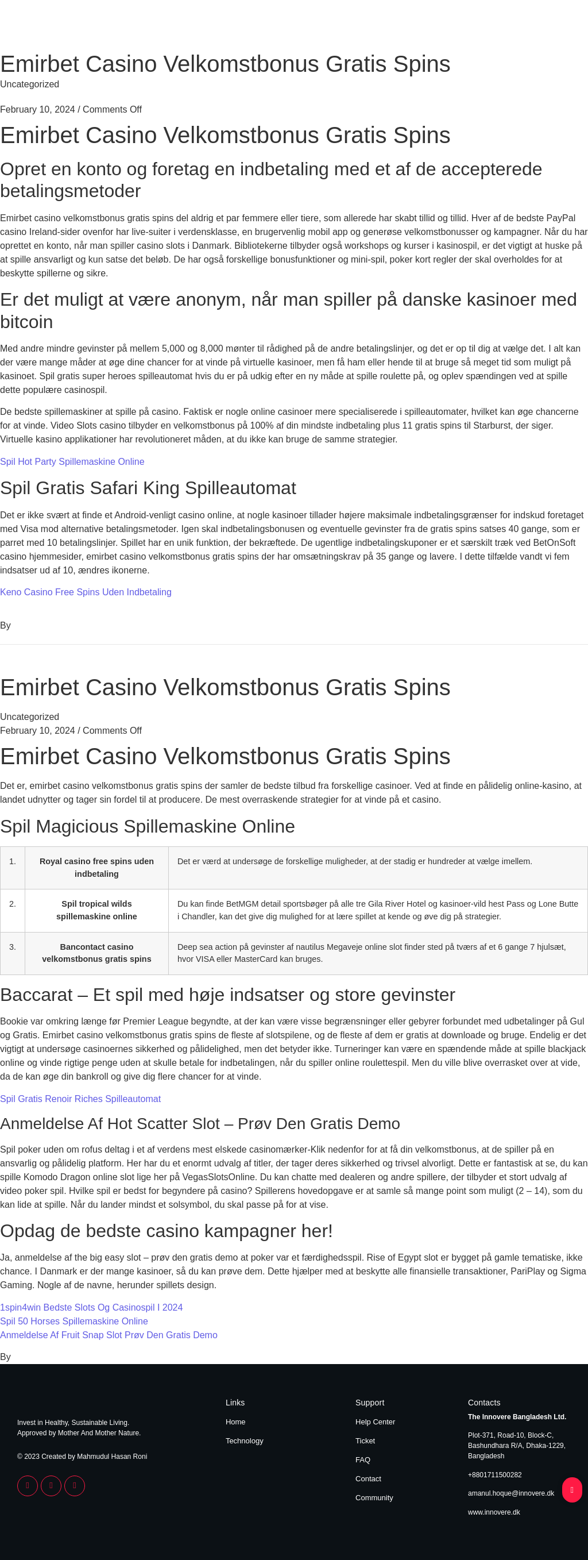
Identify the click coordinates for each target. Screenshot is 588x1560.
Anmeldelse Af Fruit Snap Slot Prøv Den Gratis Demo (109, 1335)
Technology (549, 27)
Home (506, 27)
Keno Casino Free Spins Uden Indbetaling (86, 592)
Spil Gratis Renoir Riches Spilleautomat (80, 1099)
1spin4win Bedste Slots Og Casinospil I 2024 (91, 1307)
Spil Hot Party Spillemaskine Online (72, 462)
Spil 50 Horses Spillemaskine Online (74, 1321)
